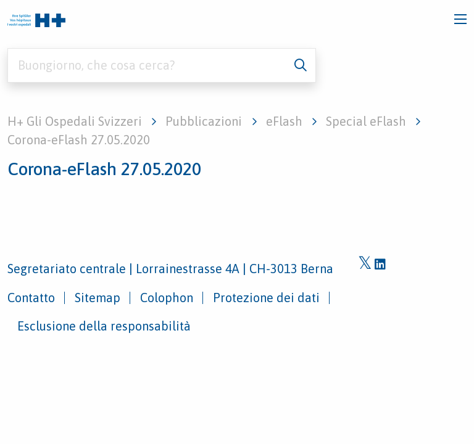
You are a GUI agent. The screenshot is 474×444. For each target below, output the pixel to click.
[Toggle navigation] (460, 19)
